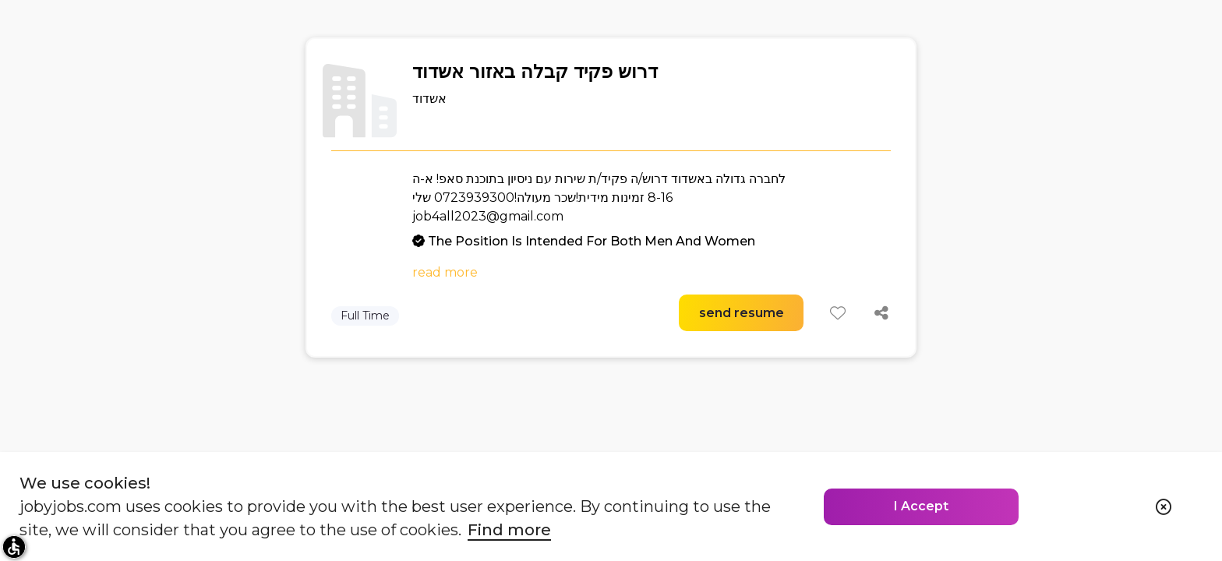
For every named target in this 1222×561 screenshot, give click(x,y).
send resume (741, 312)
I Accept (921, 506)
